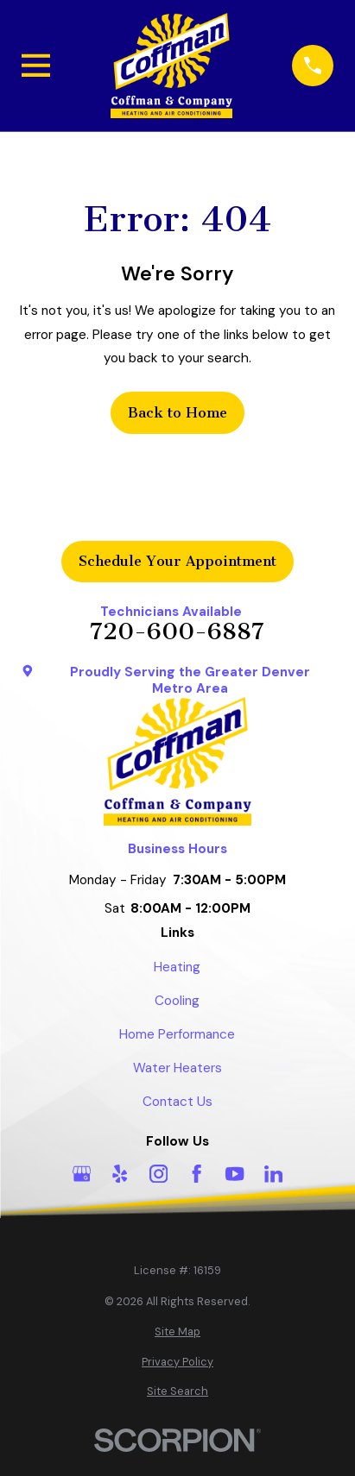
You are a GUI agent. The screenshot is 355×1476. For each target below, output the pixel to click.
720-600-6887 (177, 631)
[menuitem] (178, 1332)
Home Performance (177, 1034)
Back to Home (177, 413)
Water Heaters (177, 1068)
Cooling (177, 1000)
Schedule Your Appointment (177, 561)
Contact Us (177, 1101)
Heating (177, 967)
